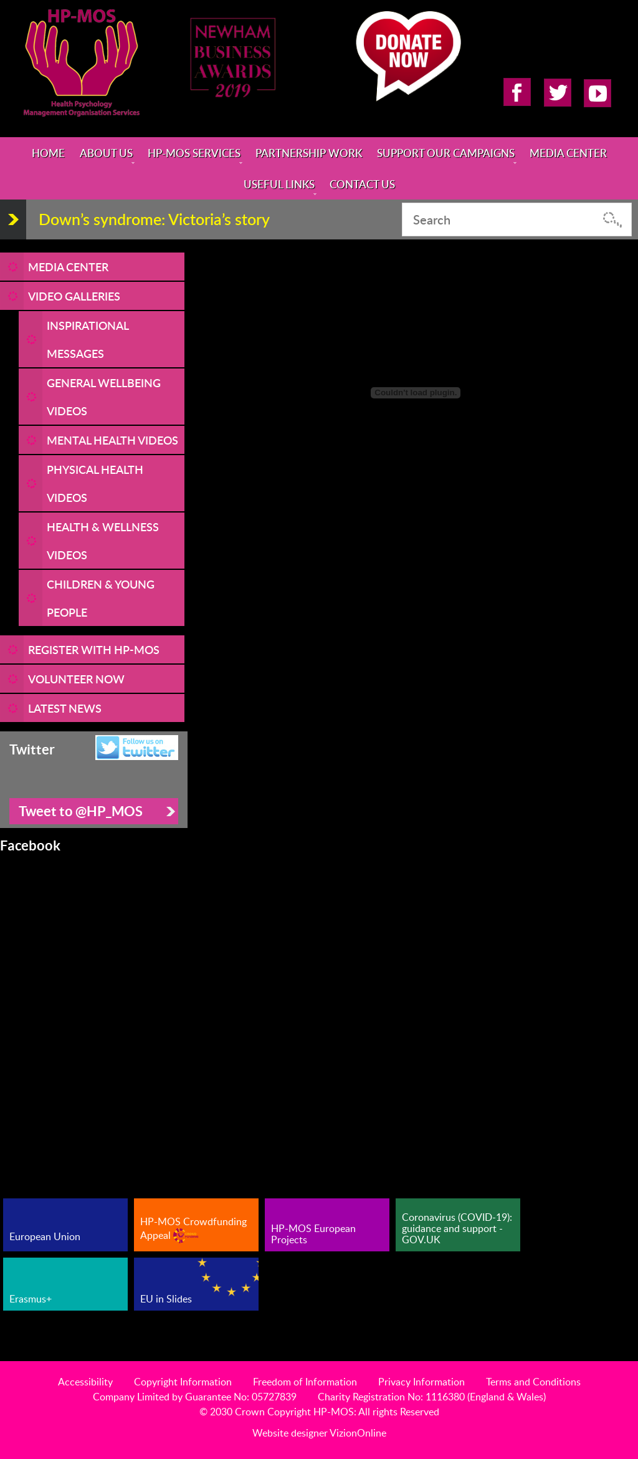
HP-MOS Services (194, 152)
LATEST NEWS (65, 708)
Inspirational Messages (87, 339)
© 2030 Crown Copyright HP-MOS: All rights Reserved (319, 1411)
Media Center (568, 152)
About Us (106, 152)
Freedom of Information (305, 1382)
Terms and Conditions (533, 1382)
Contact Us (362, 183)
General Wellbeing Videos (104, 396)
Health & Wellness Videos (103, 540)
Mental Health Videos (112, 440)
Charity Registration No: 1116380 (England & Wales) (432, 1397)
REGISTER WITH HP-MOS (94, 649)
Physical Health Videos (95, 483)
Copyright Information (183, 1382)
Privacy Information (421, 1382)
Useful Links (279, 183)
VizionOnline (358, 1433)
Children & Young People (101, 598)
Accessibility (85, 1382)
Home (48, 152)
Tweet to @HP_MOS (81, 811)
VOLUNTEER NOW (76, 678)
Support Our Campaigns (446, 152)
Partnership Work (308, 152)
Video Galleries (74, 296)
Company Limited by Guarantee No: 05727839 (195, 1397)
